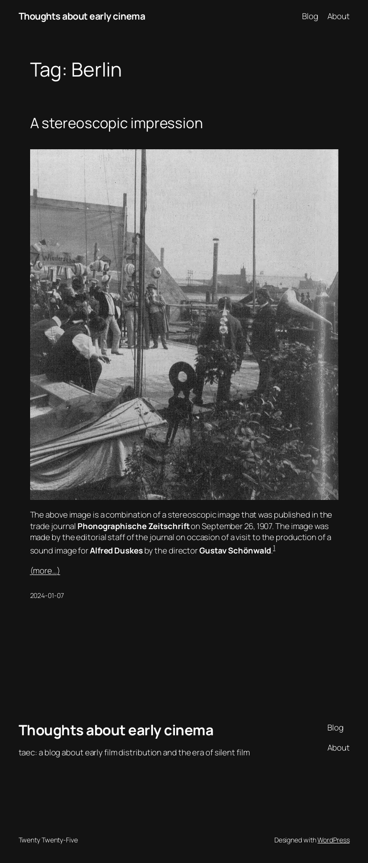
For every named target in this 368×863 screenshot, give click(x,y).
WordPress (333, 839)
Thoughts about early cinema (82, 16)
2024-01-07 (47, 595)
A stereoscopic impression (117, 123)
